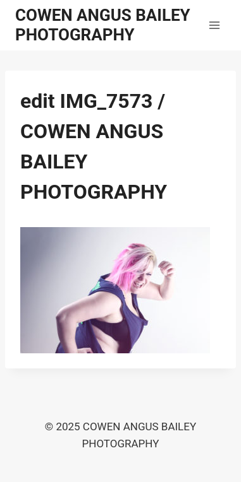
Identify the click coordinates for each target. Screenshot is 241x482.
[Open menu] (214, 25)
